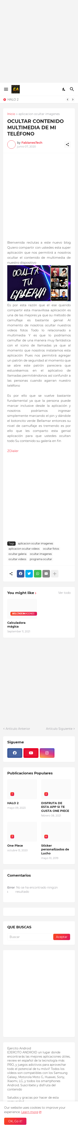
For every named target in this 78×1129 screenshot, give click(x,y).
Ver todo (64, 592)
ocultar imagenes (41, 553)
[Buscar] (72, 89)
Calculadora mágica (16, 624)
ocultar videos (17, 559)
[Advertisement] (39, 41)
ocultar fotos (51, 548)
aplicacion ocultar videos (24, 548)
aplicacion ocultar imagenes (39, 114)
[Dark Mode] (64, 89)
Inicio (11, 114)
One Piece (15, 845)
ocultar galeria (17, 553)
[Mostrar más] (54, 573)
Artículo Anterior (18, 729)
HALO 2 (13, 99)
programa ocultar (41, 559)
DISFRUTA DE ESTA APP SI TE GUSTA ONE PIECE (55, 807)
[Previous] (68, 99)
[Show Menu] (5, 89)
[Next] (73, 99)
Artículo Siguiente (59, 729)
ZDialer (13, 451)
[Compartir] (67, 144)
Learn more (29, 1112)
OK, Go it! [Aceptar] (15, 1121)
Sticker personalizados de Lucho (55, 849)
